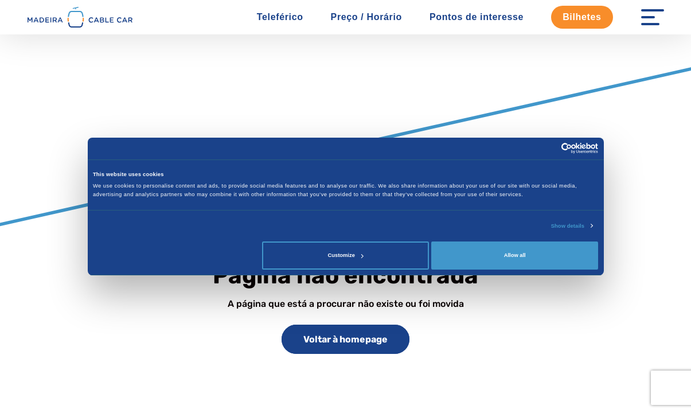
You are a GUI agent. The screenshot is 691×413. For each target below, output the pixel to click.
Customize (346, 255)
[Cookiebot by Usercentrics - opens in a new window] (548, 148)
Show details (567, 226)
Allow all (515, 255)
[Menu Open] (652, 17)
